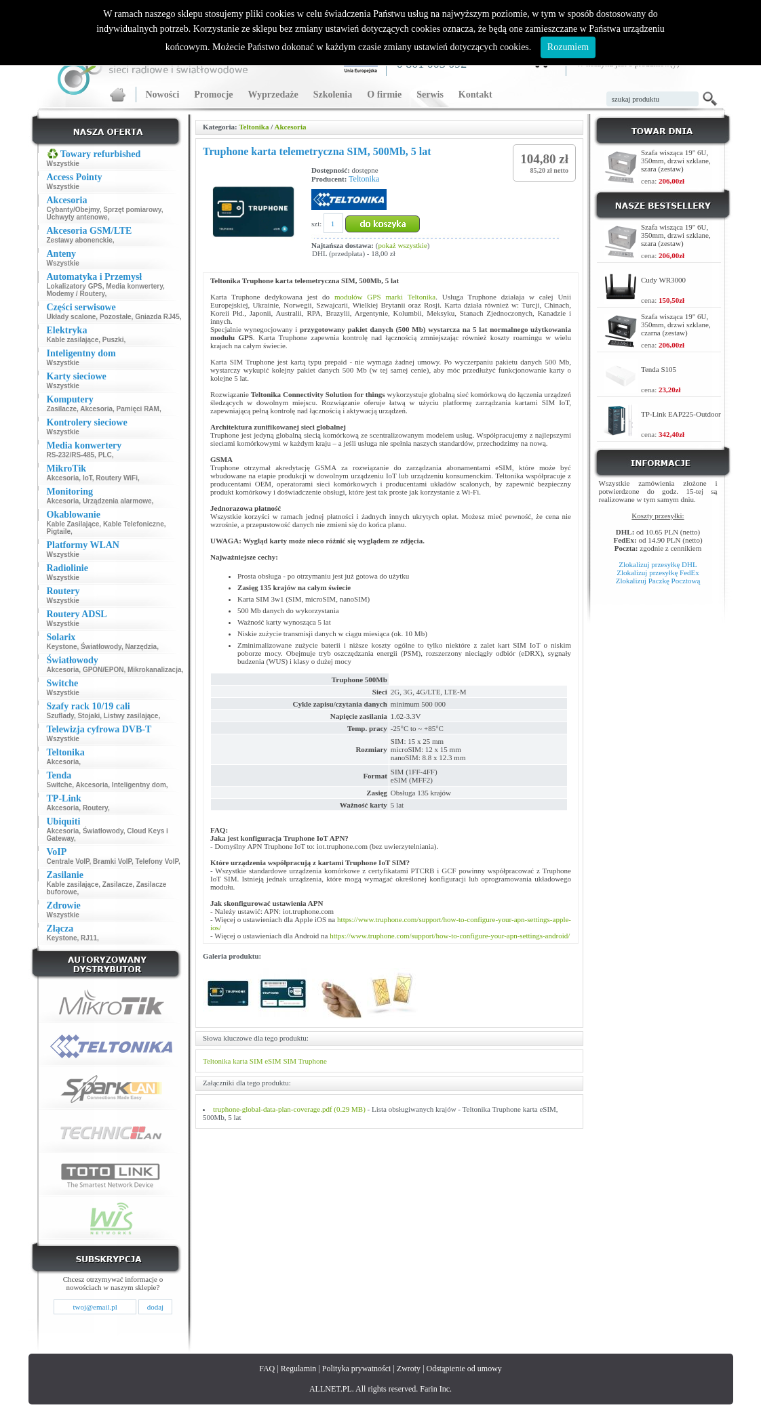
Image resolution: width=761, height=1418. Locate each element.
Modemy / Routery (76, 293)
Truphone (312, 1061)
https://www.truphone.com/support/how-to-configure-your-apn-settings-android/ (450, 936)
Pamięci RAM (138, 409)
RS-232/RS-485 (71, 455)
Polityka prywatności (356, 1368)
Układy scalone (71, 316)
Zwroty (409, 1368)
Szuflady (60, 716)
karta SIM (247, 1061)
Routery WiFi (117, 478)
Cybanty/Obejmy (73, 209)
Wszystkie (63, 163)
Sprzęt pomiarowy (132, 209)
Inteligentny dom (139, 785)
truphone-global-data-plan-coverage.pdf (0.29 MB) (289, 1109)
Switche (60, 785)
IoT (87, 478)
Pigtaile (59, 531)
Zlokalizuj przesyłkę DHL (658, 564)
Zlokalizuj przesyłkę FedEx (658, 572)
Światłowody (101, 646)
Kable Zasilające (73, 524)
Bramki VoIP (112, 861)
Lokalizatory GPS (74, 286)
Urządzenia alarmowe (117, 501)
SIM (289, 1061)
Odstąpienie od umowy (464, 1368)
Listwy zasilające (131, 716)
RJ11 (89, 938)
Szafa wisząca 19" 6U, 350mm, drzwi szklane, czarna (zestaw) (676, 324)
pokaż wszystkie (402, 245)
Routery (95, 808)
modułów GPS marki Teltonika (384, 297)
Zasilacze (62, 409)
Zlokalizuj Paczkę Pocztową (658, 581)
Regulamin (299, 1368)
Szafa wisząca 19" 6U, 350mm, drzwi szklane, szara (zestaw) (676, 160)
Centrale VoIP (68, 861)
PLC (105, 455)
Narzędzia (141, 646)
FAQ (267, 1368)
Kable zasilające (73, 339)
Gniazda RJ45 (157, 316)
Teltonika (254, 127)
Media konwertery (134, 286)
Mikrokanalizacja (154, 669)
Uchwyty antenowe (77, 217)
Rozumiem (568, 47)
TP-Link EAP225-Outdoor (681, 414)
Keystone (62, 646)
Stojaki (88, 716)
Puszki (113, 339)
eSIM (273, 1061)
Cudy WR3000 (663, 280)
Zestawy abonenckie (80, 240)
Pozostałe (116, 316)
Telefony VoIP (157, 861)
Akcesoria (96, 409)
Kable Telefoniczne (133, 524)
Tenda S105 (658, 369)
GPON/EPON (103, 669)
